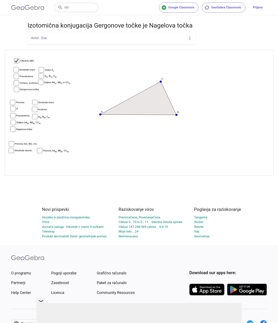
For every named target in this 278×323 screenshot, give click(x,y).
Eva (43, 38)
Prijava (258, 7)
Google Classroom (178, 7)
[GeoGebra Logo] (27, 7)
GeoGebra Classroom (222, 7)
